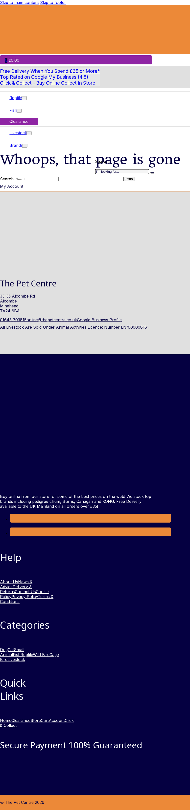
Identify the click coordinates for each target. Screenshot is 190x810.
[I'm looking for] (152, 172)
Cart (45, 720)
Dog (4, 649)
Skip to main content (19, 2)
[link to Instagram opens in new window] (13, 533)
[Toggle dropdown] (24, 98)
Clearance (18, 121)
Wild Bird (41, 654)
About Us (9, 581)
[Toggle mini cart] (12, 60)
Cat (11, 649)
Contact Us (25, 591)
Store (35, 720)
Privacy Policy (24, 596)
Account (57, 720)
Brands (16, 145)
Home (5, 720)
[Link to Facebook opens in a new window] (13, 519)
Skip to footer (53, 2)
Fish (13, 110)
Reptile (15, 97)
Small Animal (12, 652)
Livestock (18, 132)
